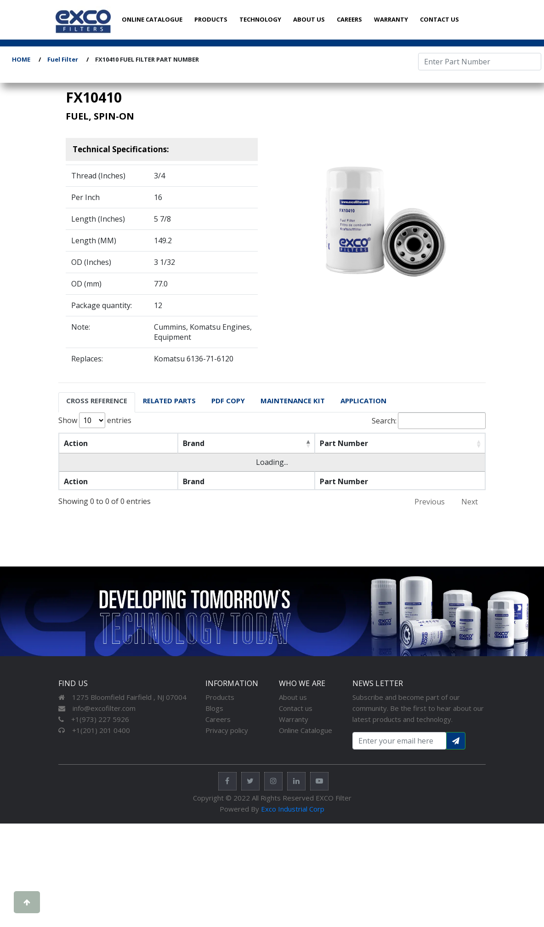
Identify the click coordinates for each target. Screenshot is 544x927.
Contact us (295, 708)
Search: (429, 420)
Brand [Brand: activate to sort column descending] (179, 443)
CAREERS (349, 19)
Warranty (293, 719)
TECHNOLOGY (260, 19)
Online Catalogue (305, 730)
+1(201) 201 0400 (94, 730)
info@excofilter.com (97, 708)
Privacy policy (226, 730)
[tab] (96, 402)
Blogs (214, 708)
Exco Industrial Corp (292, 808)
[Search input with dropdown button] (399, 741)
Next (469, 502)
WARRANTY (391, 19)
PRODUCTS (210, 19)
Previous (429, 502)
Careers (218, 719)
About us (293, 697)
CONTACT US (439, 19)
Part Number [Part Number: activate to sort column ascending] (313, 443)
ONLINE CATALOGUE (152, 19)
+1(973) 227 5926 (93, 719)
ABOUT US (309, 19)
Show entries (94, 420)
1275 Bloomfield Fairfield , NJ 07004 (122, 697)
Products (219, 697)
